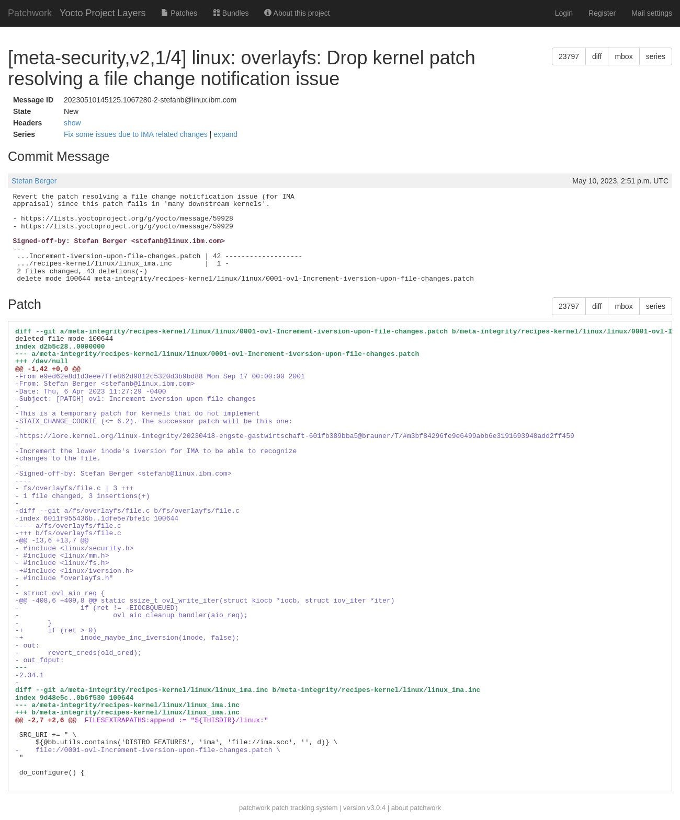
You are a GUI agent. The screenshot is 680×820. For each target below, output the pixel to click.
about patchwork (416, 808)
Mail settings (651, 13)
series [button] (655, 56)
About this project (297, 13)
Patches (179, 13)
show (72, 123)
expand (225, 134)
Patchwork (30, 13)
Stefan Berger (34, 181)
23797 (569, 56)
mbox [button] (623, 56)
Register (602, 13)
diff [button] (597, 56)
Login (564, 13)
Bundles (230, 13)
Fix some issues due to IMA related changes (137, 134)
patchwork (254, 808)
